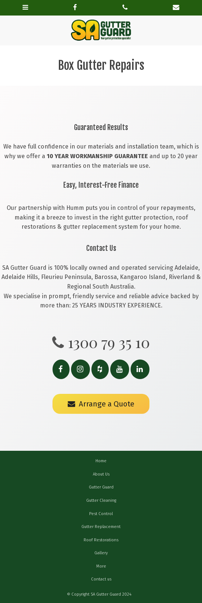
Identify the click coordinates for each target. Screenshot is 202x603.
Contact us (101, 579)
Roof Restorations (101, 540)
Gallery (101, 553)
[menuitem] (101, 461)
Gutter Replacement (101, 526)
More (101, 566)
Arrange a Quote (106, 403)
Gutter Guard (101, 487)
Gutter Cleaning (101, 500)
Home (101, 461)
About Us (101, 474)
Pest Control (101, 513)
